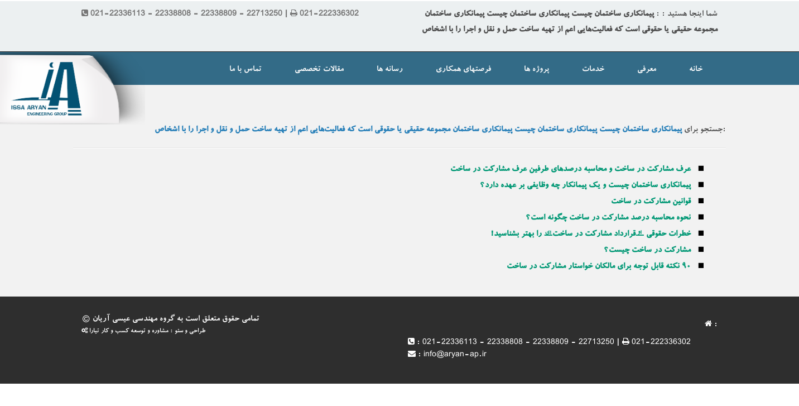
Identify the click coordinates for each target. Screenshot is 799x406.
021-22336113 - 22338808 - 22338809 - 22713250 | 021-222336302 (556, 343)
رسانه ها (390, 70)
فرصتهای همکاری (463, 70)
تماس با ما (245, 70)
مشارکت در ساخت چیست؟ (647, 251)
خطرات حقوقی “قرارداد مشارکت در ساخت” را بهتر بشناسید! (590, 234)
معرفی (646, 70)
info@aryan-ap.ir (455, 355)
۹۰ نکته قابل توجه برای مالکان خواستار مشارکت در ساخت (599, 267)
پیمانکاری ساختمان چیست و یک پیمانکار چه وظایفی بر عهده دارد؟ (585, 186)
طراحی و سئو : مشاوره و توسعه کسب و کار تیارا (143, 331)
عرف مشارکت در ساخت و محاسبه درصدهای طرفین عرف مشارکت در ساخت (570, 170)
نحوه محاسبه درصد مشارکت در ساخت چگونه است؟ (608, 218)
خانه (695, 70)
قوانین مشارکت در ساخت (651, 202)
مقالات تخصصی (319, 70)
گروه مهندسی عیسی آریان (134, 319)
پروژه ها (536, 70)
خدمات (593, 70)
